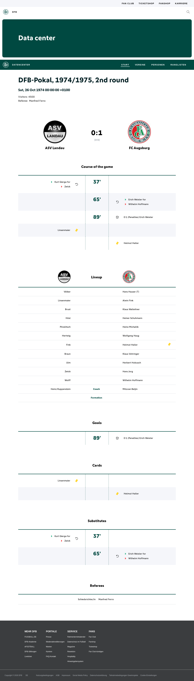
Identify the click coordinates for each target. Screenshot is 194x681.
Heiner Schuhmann (132, 318)
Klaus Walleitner (131, 309)
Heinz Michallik (130, 327)
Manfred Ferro (37, 101)
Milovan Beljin (130, 389)
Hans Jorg (128, 371)
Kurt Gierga (60, 182)
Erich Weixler (135, 199)
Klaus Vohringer (131, 354)
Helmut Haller (131, 243)
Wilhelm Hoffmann (138, 204)
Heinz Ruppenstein (61, 389)
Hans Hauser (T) (131, 292)
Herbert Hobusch (132, 363)
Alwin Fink (128, 300)
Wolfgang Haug (131, 336)
